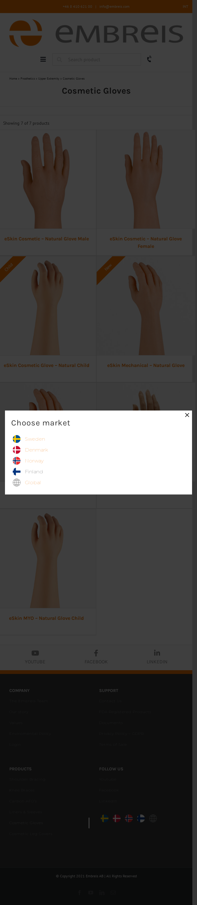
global (33, 482)
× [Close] (187, 415)
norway (34, 461)
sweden (35, 439)
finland (34, 472)
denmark (36, 450)
